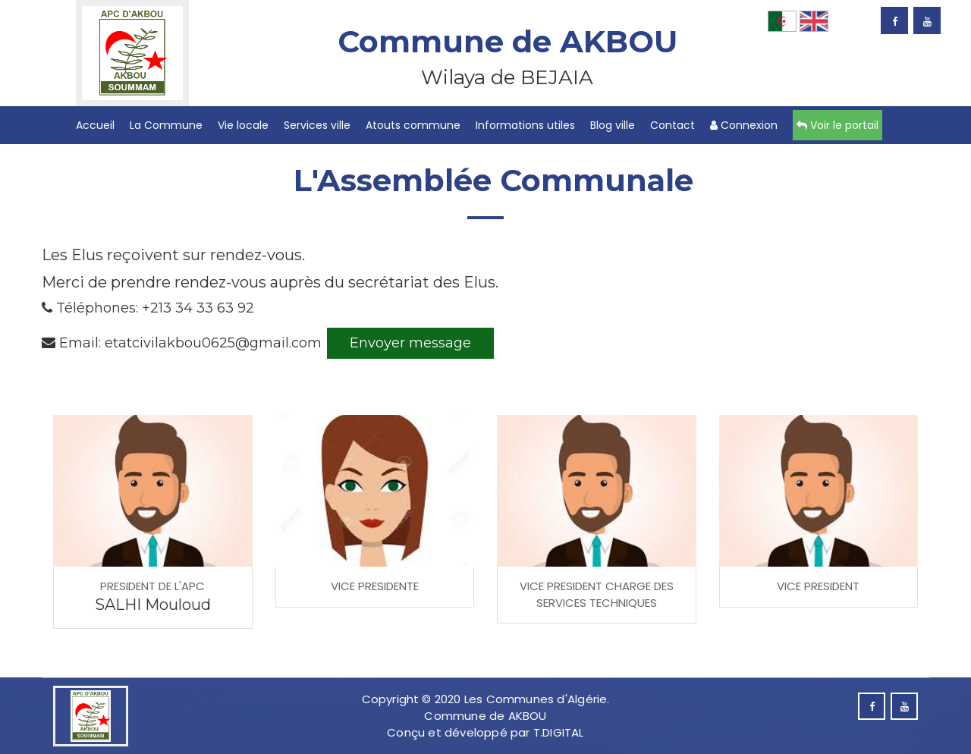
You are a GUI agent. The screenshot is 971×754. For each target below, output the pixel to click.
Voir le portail (837, 125)
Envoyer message (410, 343)
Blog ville (612, 125)
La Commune (166, 125)
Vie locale (243, 125)
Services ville (317, 125)
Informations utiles (525, 125)
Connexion (744, 125)
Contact (672, 125)
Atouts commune (413, 125)
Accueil (95, 125)
